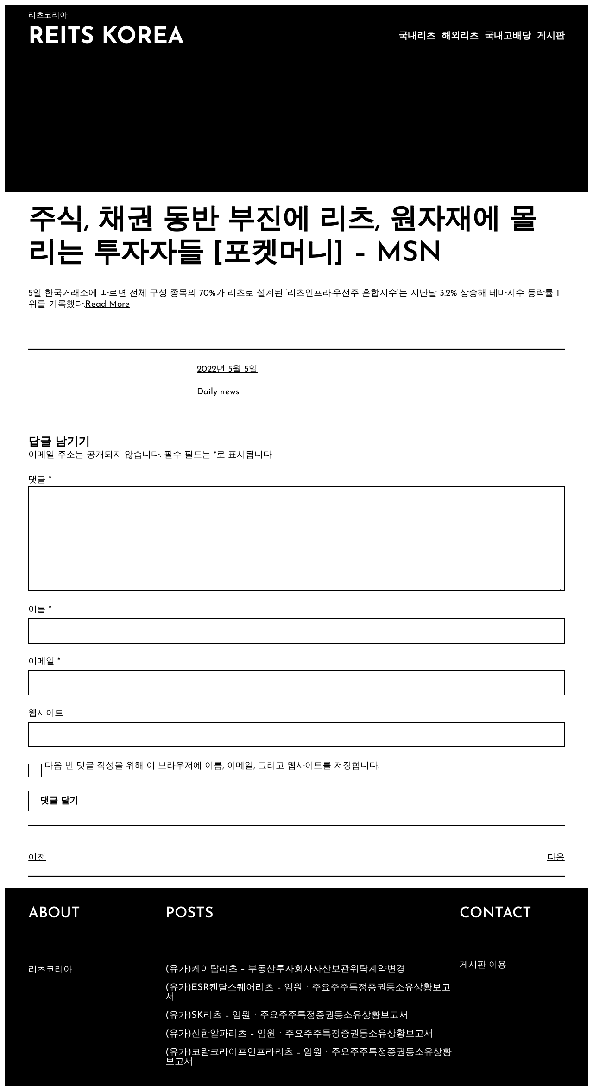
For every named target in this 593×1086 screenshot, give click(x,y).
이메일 (44, 661)
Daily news (218, 392)
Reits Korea (106, 37)
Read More (107, 304)
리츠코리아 (50, 970)
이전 (37, 857)
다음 (556, 857)
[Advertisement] (296, 122)
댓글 (39, 480)
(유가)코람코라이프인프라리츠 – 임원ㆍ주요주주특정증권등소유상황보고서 (308, 1057)
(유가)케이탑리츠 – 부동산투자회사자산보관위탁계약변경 (285, 969)
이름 (39, 610)
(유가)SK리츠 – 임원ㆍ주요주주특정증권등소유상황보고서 (286, 1015)
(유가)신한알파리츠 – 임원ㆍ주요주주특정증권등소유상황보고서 (299, 1034)
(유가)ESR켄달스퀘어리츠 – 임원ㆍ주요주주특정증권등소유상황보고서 (308, 992)
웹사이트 (45, 713)
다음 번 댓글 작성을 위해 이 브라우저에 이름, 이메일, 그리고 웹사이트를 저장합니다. (211, 766)
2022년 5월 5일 (227, 369)
